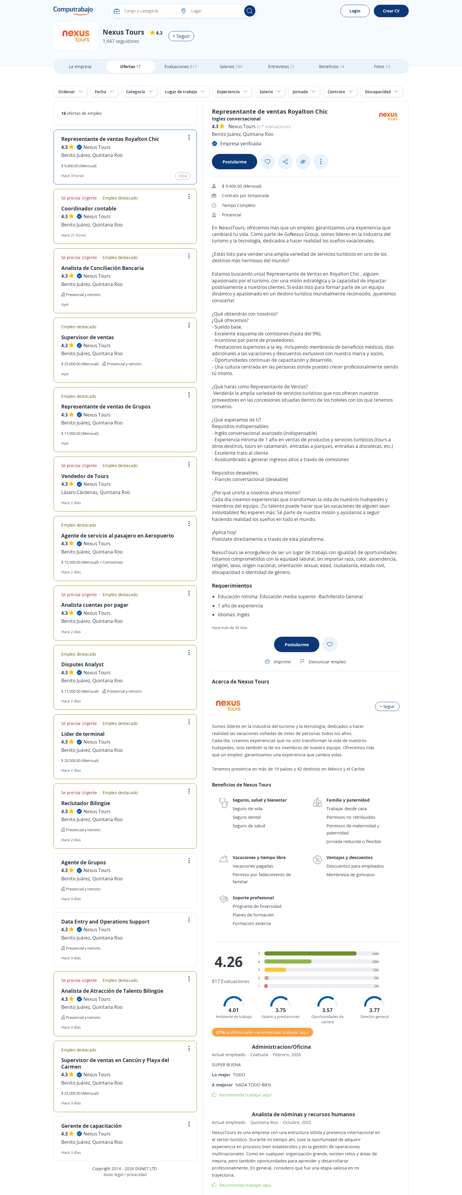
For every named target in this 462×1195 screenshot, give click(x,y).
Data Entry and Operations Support (105, 921)
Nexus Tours (96, 147)
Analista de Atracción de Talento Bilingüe (112, 990)
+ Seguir (181, 36)
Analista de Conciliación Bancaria (102, 267)
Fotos (382, 66)
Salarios (231, 66)
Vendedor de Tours (85, 476)
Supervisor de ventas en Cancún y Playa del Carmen (115, 1063)
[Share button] (285, 161)
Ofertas (130, 66)
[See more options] (320, 162)
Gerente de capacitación (91, 1125)
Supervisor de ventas (87, 337)
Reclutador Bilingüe (85, 803)
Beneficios (331, 66)
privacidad (137, 1174)
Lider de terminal (82, 733)
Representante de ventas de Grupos (106, 406)
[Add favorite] (267, 161)
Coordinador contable (88, 208)
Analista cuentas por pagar (94, 604)
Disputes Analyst (82, 664)
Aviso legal (113, 1174)
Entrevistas (281, 66)
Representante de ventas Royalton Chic (110, 138)
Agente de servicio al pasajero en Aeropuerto (117, 535)
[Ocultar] (303, 161)
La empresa (80, 66)
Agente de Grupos (83, 862)
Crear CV (391, 11)
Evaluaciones (181, 66)
